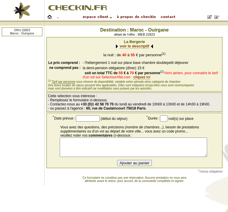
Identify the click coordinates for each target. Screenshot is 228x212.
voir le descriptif (134, 46)
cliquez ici (141, 77)
